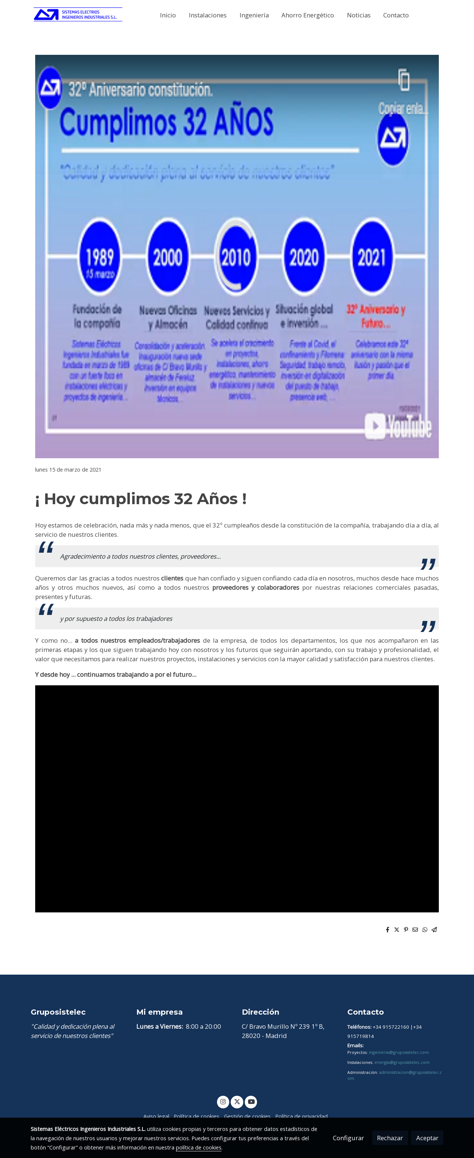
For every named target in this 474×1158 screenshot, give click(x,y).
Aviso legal (156, 1116)
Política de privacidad (301, 1116)
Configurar (348, 1138)
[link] (78, 14)
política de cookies (198, 1147)
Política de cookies (196, 1116)
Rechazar (390, 1138)
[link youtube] (251, 1101)
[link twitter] (237, 1101)
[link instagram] (223, 1101)
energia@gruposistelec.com (402, 1062)
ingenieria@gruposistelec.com (399, 1052)
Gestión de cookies (247, 1116)
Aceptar (427, 1138)
